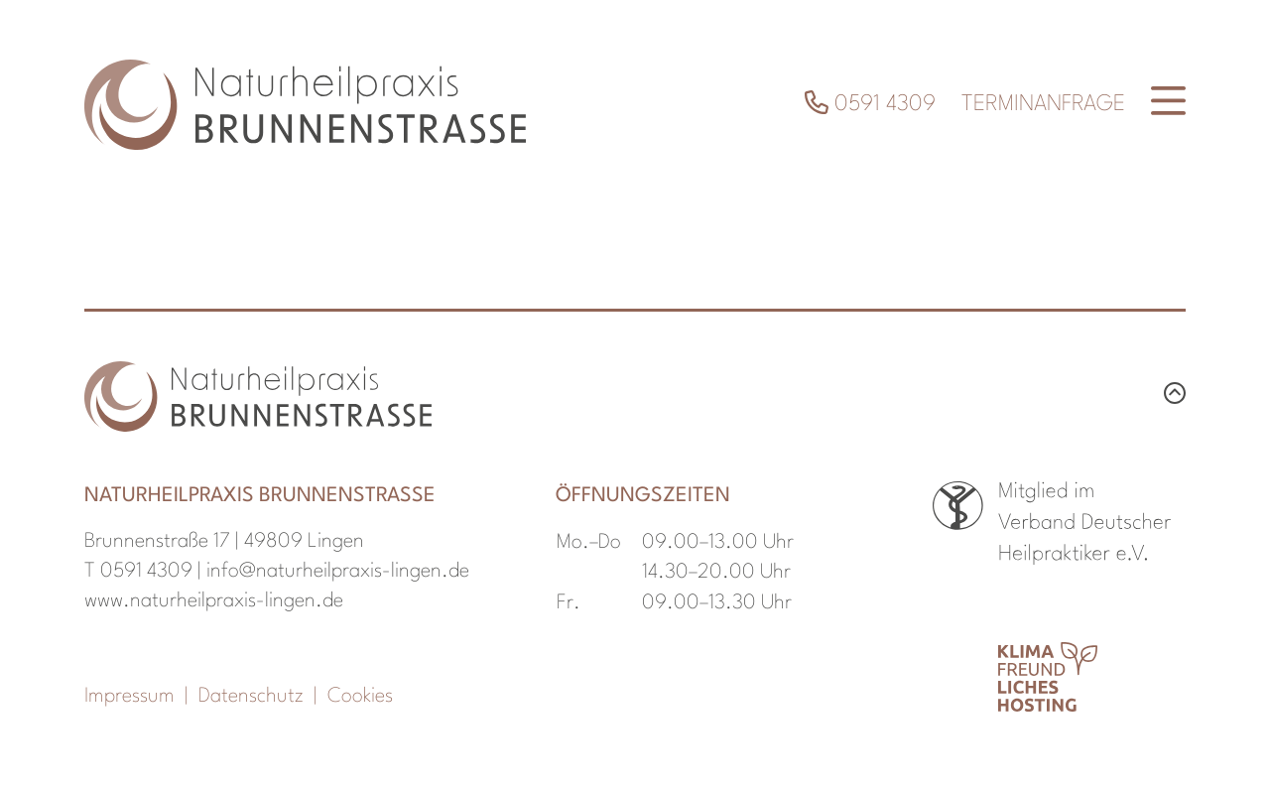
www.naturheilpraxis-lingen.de (213, 601)
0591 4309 (870, 104)
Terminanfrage (1043, 104)
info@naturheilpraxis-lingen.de (337, 572)
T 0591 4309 (138, 572)
